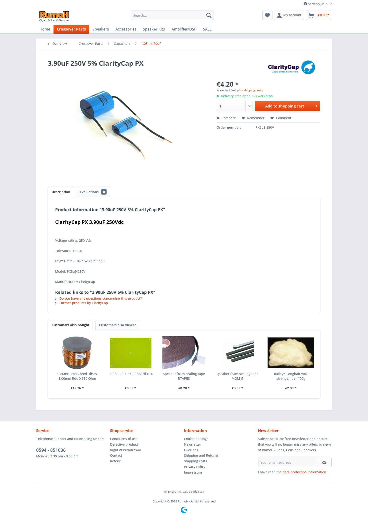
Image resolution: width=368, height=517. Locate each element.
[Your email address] (287, 462)
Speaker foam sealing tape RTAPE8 (184, 376)
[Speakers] (100, 29)
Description (61, 192)
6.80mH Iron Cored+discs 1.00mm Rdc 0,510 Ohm (77, 376)
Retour (115, 461)
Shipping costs (195, 461)
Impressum (193, 472)
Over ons (191, 450)
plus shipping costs (250, 90)
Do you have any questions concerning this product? (98, 298)
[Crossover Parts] (71, 29)
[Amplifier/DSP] (184, 29)
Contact (116, 455)
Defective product (124, 444)
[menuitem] (172, 15)
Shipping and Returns (201, 455)
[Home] (45, 29)
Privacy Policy (194, 466)
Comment (280, 118)
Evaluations (93, 192)
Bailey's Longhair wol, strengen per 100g (291, 376)
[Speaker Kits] (154, 29)
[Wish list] (267, 15)
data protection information (304, 472)
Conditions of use (124, 439)
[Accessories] (126, 29)
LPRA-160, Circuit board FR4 (131, 373)
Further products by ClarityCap (81, 303)
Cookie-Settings (196, 439)
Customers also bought (70, 325)
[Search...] (172, 15)
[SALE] (207, 29)
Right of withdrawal (125, 450)
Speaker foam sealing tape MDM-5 (237, 376)
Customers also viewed (118, 325)
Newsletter (192, 444)
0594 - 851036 (51, 450)
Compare (226, 118)
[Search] (209, 15)
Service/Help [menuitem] (316, 4)
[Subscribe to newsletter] (324, 462)
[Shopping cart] (319, 15)
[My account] (289, 15)
